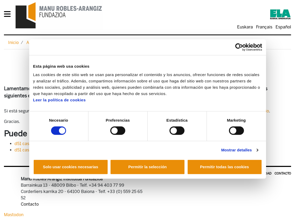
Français (264, 26)
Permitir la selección (147, 167)
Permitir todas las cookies (224, 167)
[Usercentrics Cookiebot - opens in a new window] (239, 47)
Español (283, 26)
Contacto (282, 173)
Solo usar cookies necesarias (70, 167)
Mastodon (13, 214)
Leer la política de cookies (59, 100)
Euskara (245, 26)
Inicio (13, 42)
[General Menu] (9, 15)
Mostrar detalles (236, 150)
